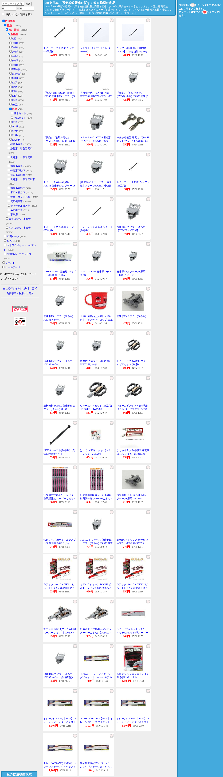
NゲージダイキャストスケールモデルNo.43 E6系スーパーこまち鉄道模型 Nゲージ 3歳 (132, 632)
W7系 (15, 126)
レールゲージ (12, 267)
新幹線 (14, 34)
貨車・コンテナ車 (20, 197)
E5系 (14, 100)
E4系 (14, 95)
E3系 (14, 91)
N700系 (16, 69)
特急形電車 (16, 144)
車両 (9, 25)
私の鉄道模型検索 (19, 774)
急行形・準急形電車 (21, 148)
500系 (15, 60)
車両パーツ (13, 236)
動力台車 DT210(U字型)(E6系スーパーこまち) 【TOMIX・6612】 (96, 632)
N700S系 (16, 73)
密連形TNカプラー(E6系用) (131, 316)
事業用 (14, 214)
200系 (15, 47)
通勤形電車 (16, 166)
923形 (15, 135)
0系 (14, 38)
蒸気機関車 (16, 210)
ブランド (10, 263)
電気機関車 (16, 201)
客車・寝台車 (17, 192)
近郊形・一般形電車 (21, 157)
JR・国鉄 (14, 29)
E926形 (16, 139)
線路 (9, 241)
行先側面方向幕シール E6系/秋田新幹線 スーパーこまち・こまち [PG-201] (60, 498)
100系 (15, 43)
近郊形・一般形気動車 (22, 179)
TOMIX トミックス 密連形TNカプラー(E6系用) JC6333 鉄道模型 (96, 543)
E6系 (14, 109)
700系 (15, 65)
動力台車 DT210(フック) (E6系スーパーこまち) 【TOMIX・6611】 (60, 632)
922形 (15, 131)
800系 (15, 78)
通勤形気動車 (17, 188)
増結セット (20, 117)
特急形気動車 (17, 170)
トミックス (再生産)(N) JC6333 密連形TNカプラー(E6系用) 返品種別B (59, 185)
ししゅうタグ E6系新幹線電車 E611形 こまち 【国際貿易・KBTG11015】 (133, 454)
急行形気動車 (17, 175)
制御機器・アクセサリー (20, 254)
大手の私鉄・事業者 (20, 219)
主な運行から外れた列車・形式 (20, 288)
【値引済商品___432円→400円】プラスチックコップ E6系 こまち (96, 319)
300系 (15, 51)
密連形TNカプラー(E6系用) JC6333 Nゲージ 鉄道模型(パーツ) (59, 677)
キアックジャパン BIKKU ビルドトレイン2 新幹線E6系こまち (59, 588)
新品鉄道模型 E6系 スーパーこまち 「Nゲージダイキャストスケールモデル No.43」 (96, 766)
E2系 (14, 87)
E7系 (14, 122)
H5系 (15, 104)
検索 (27, 3)
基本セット (20, 113)
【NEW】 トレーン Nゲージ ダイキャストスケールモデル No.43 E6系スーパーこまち (96, 677)
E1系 (14, 82)
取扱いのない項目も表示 (17, 14)
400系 (15, 56)
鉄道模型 (10, 21)
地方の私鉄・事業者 (20, 227)
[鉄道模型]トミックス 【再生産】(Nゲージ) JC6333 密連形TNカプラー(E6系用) (96, 185)
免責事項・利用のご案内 (20, 293)
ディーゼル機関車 (20, 205)
